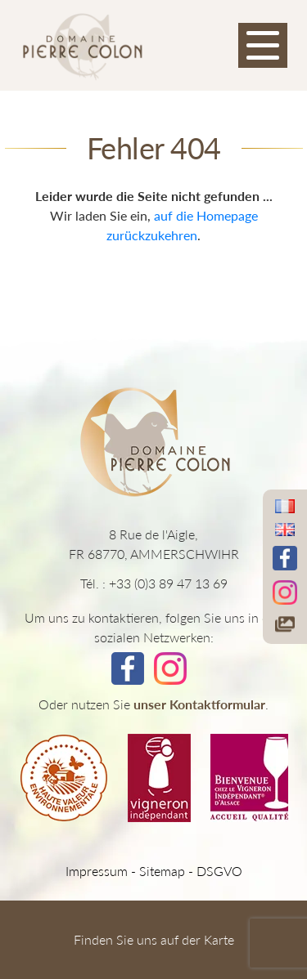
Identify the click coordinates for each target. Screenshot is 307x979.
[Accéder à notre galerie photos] (285, 624)
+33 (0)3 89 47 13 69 (168, 583)
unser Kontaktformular (199, 704)
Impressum (96, 870)
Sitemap (162, 870)
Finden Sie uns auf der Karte (154, 939)
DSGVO (219, 870)
